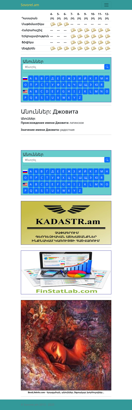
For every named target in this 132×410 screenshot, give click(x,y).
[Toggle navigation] (106, 4)
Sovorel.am (30, 4)
